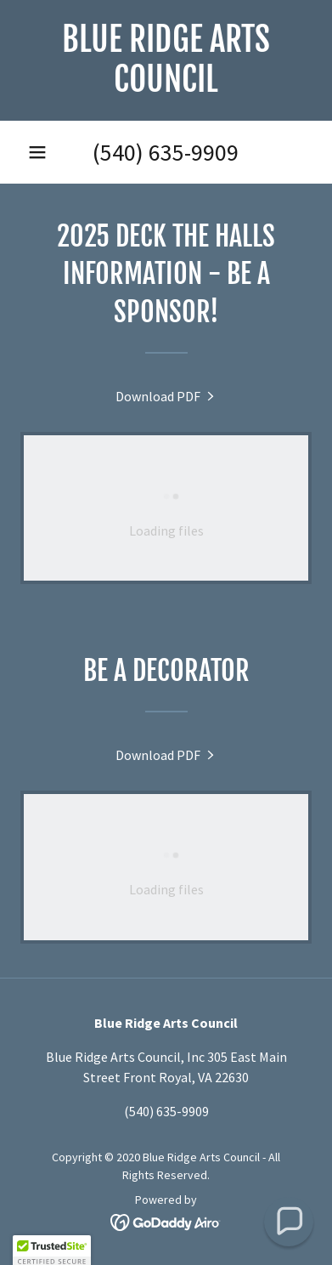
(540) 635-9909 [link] (166, 152)
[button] (37, 152)
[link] (166, 60)
